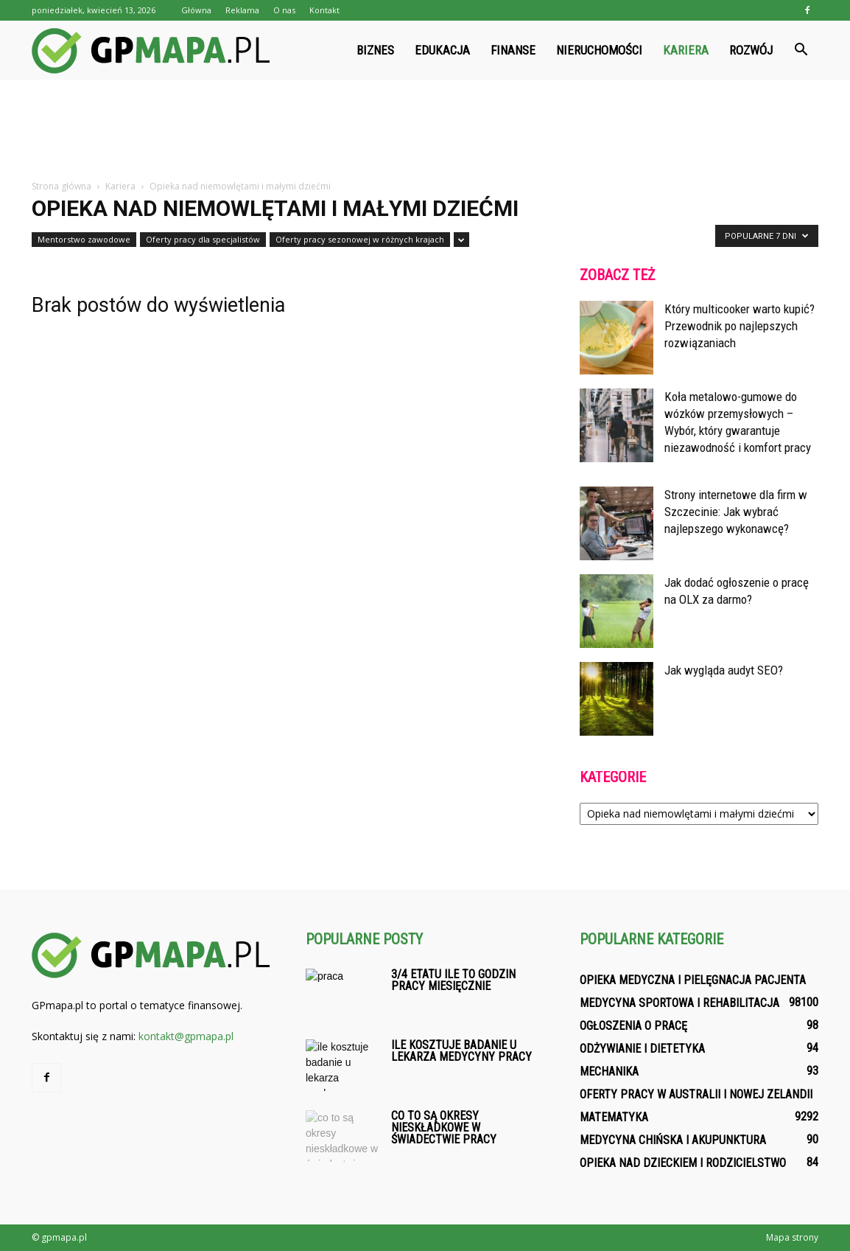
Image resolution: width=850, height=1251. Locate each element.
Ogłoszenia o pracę (633, 1026)
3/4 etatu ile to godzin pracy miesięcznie (453, 980)
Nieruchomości (599, 50)
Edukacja (442, 50)
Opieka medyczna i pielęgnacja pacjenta (693, 980)
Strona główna (61, 186)
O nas (284, 9)
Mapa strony (792, 1237)
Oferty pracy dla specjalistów (203, 239)
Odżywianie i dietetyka (642, 1049)
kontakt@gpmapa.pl (185, 1036)
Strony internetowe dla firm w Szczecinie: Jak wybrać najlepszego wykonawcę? (735, 511)
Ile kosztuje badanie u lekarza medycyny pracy (461, 1051)
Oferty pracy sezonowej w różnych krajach (359, 239)
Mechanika (609, 1071)
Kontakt (324, 9)
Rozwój (751, 50)
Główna (196, 9)
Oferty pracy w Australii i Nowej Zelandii (696, 1094)
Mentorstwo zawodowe (84, 239)
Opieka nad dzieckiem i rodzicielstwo (683, 1163)
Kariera (686, 50)
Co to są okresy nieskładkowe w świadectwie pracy (443, 1127)
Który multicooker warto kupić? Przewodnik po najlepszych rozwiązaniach (739, 326)
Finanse (513, 50)
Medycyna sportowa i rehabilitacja (679, 1003)
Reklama (242, 9)
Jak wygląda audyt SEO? (723, 670)
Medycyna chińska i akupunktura (673, 1140)
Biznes (375, 50)
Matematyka (614, 1117)
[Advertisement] (425, 130)
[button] (800, 50)
